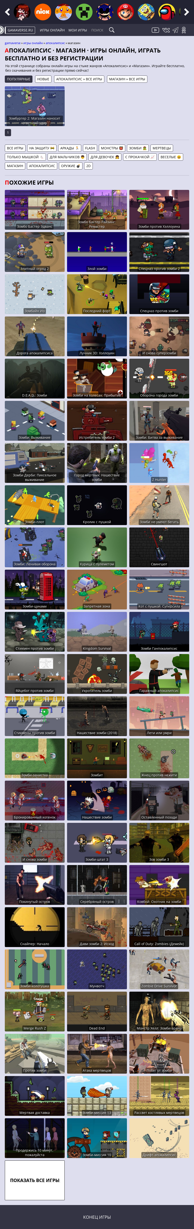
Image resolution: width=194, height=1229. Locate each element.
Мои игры (78, 30)
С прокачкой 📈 (140, 157)
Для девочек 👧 (105, 157)
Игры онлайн (52, 30)
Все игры (15, 148)
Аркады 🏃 (69, 148)
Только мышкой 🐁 (25, 157)
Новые (43, 79)
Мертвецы (162, 148)
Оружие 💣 (70, 166)
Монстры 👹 (112, 148)
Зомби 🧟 (138, 148)
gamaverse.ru (20, 30)
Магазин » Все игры (127, 79)
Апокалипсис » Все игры (79, 79)
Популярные (18, 79)
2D (88, 166)
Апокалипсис (55, 43)
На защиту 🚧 (41, 148)
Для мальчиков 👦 (67, 157)
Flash (90, 148)
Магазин (15, 166)
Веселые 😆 (171, 157)
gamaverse (12, 43)
